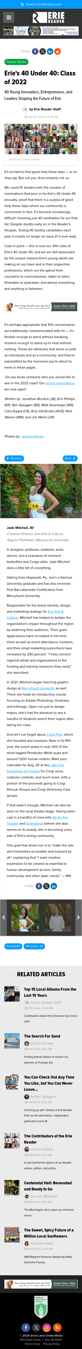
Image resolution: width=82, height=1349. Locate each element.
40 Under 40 (34, 946)
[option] (25, 917)
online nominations (60, 383)
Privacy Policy (51, 1344)
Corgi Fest (54, 734)
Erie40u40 (13, 946)
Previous (14, 458)
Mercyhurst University (38, 688)
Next (70, 458)
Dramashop (34, 823)
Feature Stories (16, 61)
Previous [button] (4, 917)
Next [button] (79, 917)
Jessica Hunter (32, 436)
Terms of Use (32, 1344)
